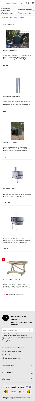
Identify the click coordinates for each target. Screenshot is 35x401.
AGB (9, 335)
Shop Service (7, 372)
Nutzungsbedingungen (8, 341)
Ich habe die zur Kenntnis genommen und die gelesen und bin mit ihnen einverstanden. (17, 334)
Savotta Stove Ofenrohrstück (11, 96)
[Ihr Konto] (27, 3)
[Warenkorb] (32, 3)
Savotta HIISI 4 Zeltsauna (10, 50)
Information (6, 379)
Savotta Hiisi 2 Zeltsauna (10, 142)
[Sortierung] (17, 24)
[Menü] (2, 3)
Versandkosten (25, 397)
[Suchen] (22, 3)
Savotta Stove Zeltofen (9, 188)
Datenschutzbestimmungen (15, 333)
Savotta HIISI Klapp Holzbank (11, 280)
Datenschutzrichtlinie (14, 339)
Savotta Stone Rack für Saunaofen (13, 234)
